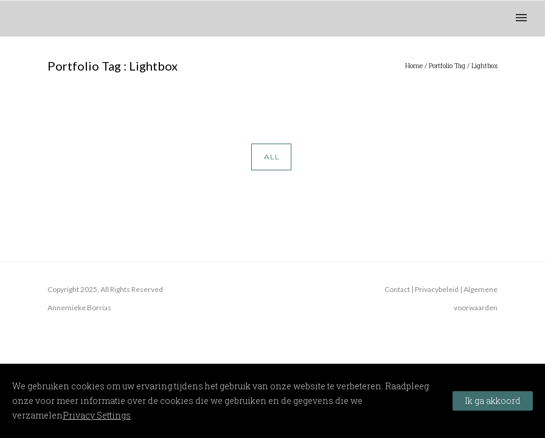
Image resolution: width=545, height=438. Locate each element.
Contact (397, 289)
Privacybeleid (437, 289)
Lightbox (484, 65)
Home (414, 65)
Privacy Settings (97, 415)
